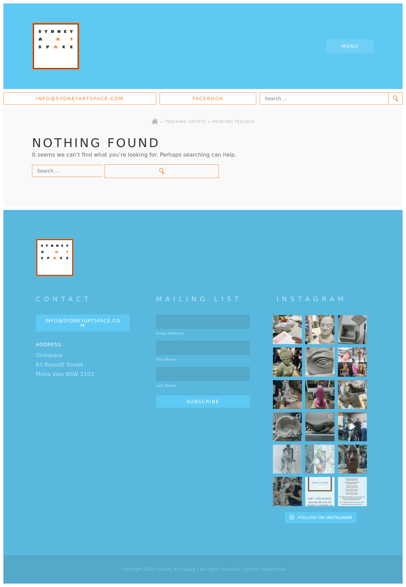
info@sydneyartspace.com (80, 98)
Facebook (207, 98)
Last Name (166, 386)
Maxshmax (273, 569)
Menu (350, 46)
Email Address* (170, 333)
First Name (166, 359)
